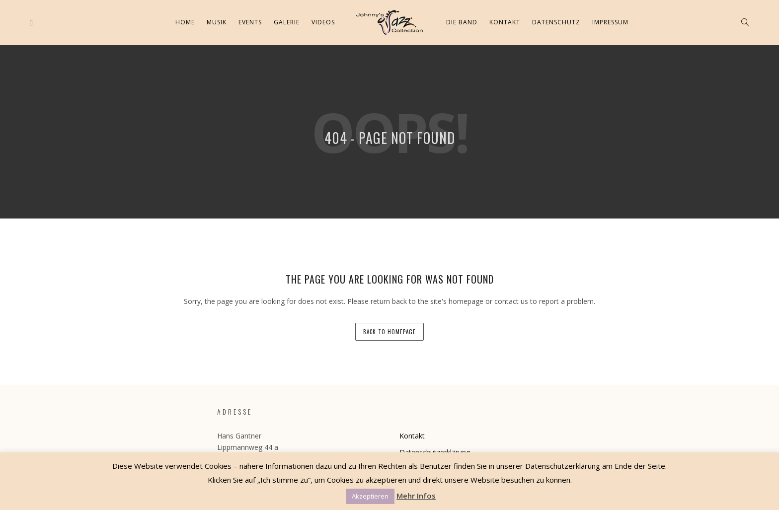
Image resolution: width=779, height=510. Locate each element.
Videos (323, 22)
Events (250, 22)
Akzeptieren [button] (370, 496)
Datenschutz (556, 22)
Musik (217, 22)
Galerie (287, 22)
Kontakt (504, 22)
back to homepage (389, 332)
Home (185, 22)
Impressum (610, 22)
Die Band (461, 22)
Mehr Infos (416, 496)
